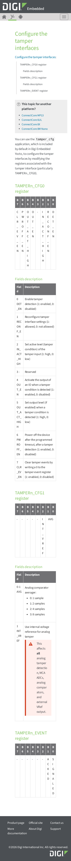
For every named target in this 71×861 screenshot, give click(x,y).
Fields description (33, 71)
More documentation (17, 831)
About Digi (35, 829)
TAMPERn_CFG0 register (33, 65)
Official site (36, 823)
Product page (15, 823)
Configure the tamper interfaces (35, 57)
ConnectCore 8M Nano (35, 129)
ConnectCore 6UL (32, 120)
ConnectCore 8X (31, 124)
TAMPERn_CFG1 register (33, 78)
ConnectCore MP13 (33, 115)
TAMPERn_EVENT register (34, 91)
